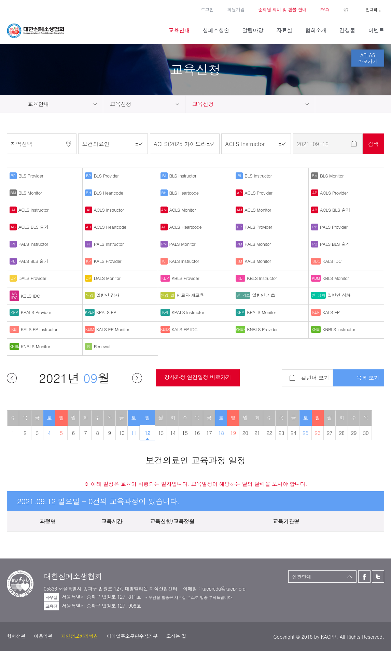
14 (173, 432)
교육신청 (120, 104)
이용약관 (43, 636)
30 (366, 432)
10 (122, 432)
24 (293, 432)
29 (354, 432)
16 (197, 432)
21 (257, 432)
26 (318, 432)
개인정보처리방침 (79, 636)
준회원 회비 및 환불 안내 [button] (282, 9)
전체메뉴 (374, 9)
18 (221, 432)
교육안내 (38, 104)
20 (245, 432)
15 (185, 432)
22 (269, 432)
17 (209, 432)
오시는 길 (176, 636)
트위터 (20, 8)
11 (134, 432)
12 (147, 432)
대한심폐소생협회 (35, 31)
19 (233, 432)
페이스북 (10, 8)
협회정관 (16, 636)
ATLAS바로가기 (367, 58)
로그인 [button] (207, 9)
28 (342, 432)
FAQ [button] (324, 9)
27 (330, 432)
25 (305, 432)
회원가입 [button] (236, 9)
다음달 (137, 378)
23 (281, 432)
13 (161, 432)
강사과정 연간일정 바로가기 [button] (197, 377)
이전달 (12, 378)
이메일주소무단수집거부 (132, 636)
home (10, 104)
